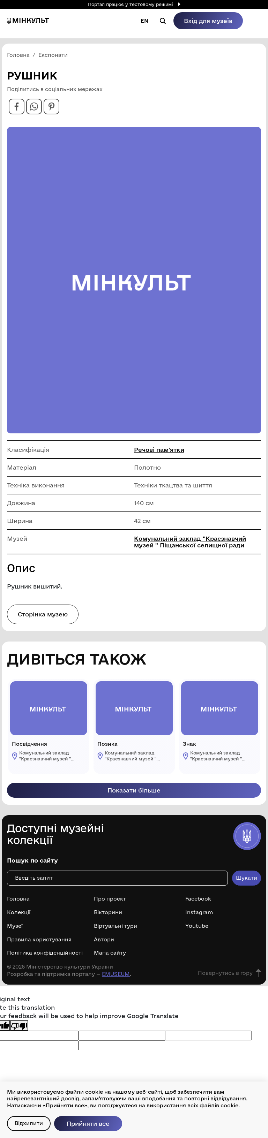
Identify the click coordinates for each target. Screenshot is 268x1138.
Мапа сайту (110, 953)
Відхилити (29, 1123)
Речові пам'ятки (159, 449)
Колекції (18, 912)
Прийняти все (88, 1123)
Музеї (15, 926)
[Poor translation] (19, 1025)
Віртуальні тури (115, 926)
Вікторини (108, 912)
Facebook (198, 899)
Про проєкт (110, 899)
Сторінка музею (43, 614)
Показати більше (134, 790)
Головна (18, 899)
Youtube (196, 926)
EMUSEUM (116, 974)
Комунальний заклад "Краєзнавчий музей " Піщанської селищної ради (190, 541)
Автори (104, 939)
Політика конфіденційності (45, 953)
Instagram (199, 912)
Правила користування (39, 939)
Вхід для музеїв (208, 20)
